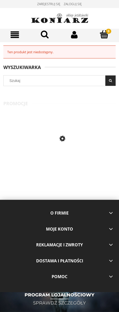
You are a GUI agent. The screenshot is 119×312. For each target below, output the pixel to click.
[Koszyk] (104, 34)
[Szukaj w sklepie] (56, 80)
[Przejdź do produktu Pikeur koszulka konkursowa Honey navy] (88, 159)
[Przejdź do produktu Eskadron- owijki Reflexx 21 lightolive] (31, 159)
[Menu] (15, 35)
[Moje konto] (74, 35)
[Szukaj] (44, 34)
